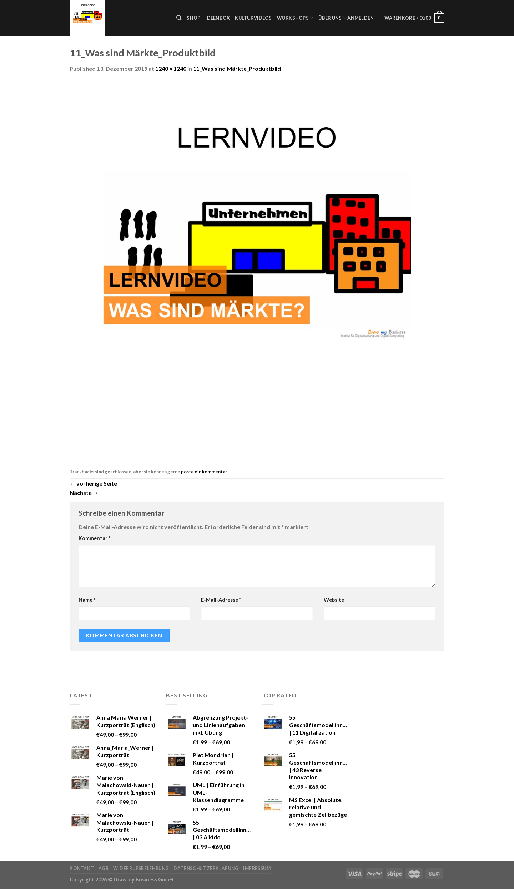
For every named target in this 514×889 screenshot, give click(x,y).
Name (87, 600)
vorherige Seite (93, 483)
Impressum (257, 868)
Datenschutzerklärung (205, 868)
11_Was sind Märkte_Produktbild (237, 68)
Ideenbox (217, 18)
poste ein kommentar (204, 472)
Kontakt (82, 868)
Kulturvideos (253, 18)
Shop (193, 18)
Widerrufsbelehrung (141, 868)
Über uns (332, 17)
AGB (104, 868)
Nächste (84, 492)
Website (334, 600)
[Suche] (179, 18)
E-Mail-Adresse (221, 600)
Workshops (295, 17)
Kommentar (94, 538)
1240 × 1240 (170, 68)
